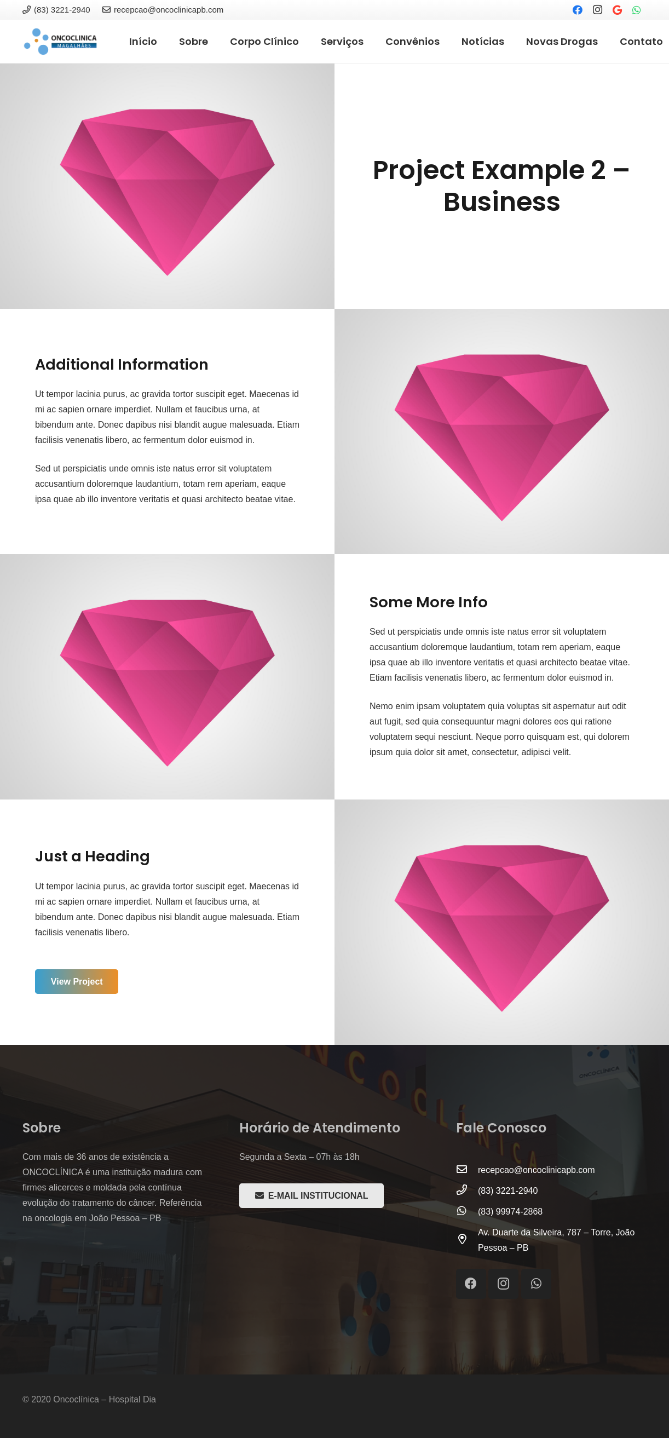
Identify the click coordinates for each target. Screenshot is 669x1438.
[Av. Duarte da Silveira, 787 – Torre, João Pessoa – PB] (467, 1240)
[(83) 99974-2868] (467, 1212)
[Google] (617, 10)
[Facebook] (577, 10)
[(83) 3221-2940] (467, 1191)
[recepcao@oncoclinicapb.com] (467, 1170)
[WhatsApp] (637, 10)
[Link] (60, 41)
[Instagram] (597, 10)
